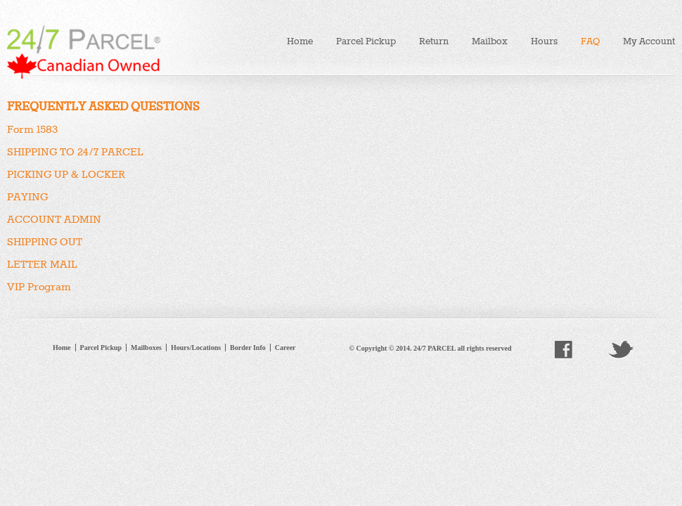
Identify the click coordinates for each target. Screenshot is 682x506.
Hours (544, 41)
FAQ (590, 41)
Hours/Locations (196, 347)
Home (300, 41)
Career (285, 347)
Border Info (248, 347)
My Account (649, 41)
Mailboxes (146, 347)
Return (434, 41)
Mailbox (490, 41)
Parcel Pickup (366, 41)
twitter (620, 350)
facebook (563, 350)
